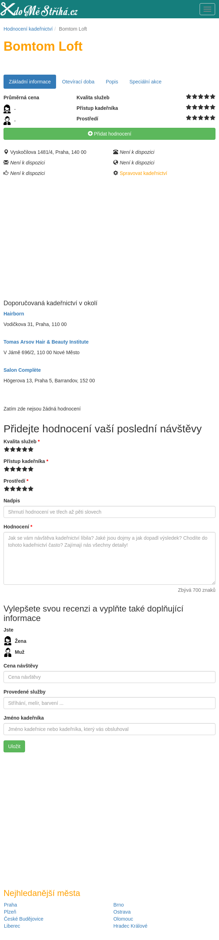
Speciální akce (145, 81)
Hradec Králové (131, 926)
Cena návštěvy (21, 666)
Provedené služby (24, 692)
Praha (10, 905)
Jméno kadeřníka (24, 718)
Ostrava (122, 912)
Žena (15, 640)
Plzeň (10, 912)
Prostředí (16, 481)
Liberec (12, 926)
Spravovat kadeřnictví (144, 173)
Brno (119, 905)
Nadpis (12, 500)
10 (213, 97)
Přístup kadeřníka (26, 461)
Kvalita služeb (22, 441)
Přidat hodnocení (110, 134)
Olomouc (123, 919)
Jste (8, 630)
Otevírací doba (78, 81)
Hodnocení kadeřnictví (28, 29)
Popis (112, 81)
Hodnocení (18, 526)
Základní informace (30, 81)
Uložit (14, 746)
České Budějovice (23, 919)
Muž (14, 652)
